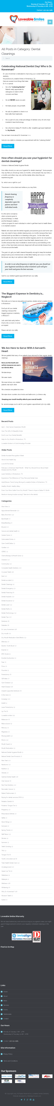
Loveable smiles (6, 715)
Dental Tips (5, 617)
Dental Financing (6, 592)
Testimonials (6, 1014)
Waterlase (4, 875)
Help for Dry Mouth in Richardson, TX (13, 439)
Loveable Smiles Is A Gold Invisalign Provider (16, 443)
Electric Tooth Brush (7, 646)
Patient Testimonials (7, 793)
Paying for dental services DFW (11, 797)
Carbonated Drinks (7, 539)
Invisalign (4, 699)
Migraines (4, 732)
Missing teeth (5, 736)
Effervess (4, 642)
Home (4, 992)
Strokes (3, 838)
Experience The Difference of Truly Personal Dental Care (19, 478)
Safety (3, 818)
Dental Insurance (6, 601)
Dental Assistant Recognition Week (12, 455)
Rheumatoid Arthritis (7, 814)
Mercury (4, 728)
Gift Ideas (4, 678)
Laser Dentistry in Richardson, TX (12, 474)
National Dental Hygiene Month (11, 752)
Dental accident (6, 580)
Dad (2, 576)
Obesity (3, 773)
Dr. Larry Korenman (7, 629)
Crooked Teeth (6, 572)
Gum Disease (5, 682)
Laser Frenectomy (7, 707)
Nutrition (4, 769)
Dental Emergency (7, 588)
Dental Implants (6, 596)
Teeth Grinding (6, 846)
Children (4, 560)
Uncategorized (6, 867)
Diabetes (4, 625)
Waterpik (4, 879)
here (29, 135)
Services (5, 1005)
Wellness (4, 883)
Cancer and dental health (9, 531)
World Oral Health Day (8, 459)
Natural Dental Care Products (10, 756)
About (4, 996)
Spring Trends (6, 830)
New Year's (5, 760)
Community (5, 564)
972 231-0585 (48, 10)
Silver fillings (5, 822)
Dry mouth (4, 633)
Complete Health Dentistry (10, 568)
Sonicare (4, 826)
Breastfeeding (5, 523)
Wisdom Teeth (6, 895)
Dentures (4, 621)
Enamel (3, 650)
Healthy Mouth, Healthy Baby (10, 486)
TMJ (2, 850)
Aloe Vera (4, 506)
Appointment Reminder (9, 510)
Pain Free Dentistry (7, 785)
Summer (4, 842)
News (4, 1000)
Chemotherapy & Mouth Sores (11, 555)
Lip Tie (3, 711)
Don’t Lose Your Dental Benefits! (11, 435)
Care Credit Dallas (7, 543)
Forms (4, 1009)
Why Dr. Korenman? (7, 891)
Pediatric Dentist (6, 801)
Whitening (4, 887)
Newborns (4, 764)
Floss (3, 666)
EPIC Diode (5, 654)
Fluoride (4, 670)
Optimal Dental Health (8, 777)
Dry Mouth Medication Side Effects (12, 637)
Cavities (3, 547)
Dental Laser (5, 605)
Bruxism (4, 527)
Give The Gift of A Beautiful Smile (12, 431)
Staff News (4, 834)
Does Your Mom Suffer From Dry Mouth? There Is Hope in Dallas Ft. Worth (25, 490)
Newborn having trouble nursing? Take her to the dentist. (19, 494)
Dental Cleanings (6, 584)
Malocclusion (5, 723)
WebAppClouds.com (34, 1095)
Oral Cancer (5, 781)
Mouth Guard (5, 744)
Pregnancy (4, 809)
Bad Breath (4, 519)
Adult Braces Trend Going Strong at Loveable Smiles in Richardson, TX (24, 482)
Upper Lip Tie (5, 871)
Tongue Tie (5, 855)
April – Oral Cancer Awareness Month (13, 427)
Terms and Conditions (9, 1061)
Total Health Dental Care (9, 863)
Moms (3, 740)
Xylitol (3, 900)
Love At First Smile (7, 464)
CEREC (3, 551)
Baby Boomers (6, 515)
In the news (5, 695)
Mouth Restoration (7, 748)
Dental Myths (5, 609)
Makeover (4, 719)
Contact (4, 1018)
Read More (7, 146)
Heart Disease (5, 687)
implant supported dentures (10, 691)
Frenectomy (5, 674)
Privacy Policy (6, 1054)
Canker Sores (5, 535)
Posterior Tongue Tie (8, 805)
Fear (2, 662)
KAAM (3, 703)
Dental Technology (7, 613)
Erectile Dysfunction (7, 658)
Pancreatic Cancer (7, 789)
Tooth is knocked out (8, 859)
